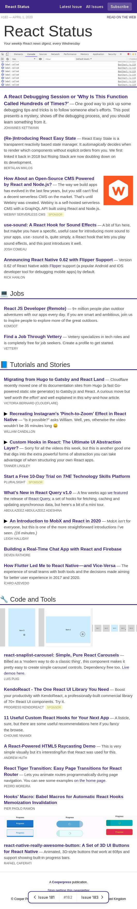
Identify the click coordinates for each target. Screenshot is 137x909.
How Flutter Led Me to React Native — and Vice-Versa (60, 565)
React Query (39, 498)
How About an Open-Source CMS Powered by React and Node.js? (49, 181)
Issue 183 (93, 897)
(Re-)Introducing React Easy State (40, 138)
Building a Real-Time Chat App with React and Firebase (62, 548)
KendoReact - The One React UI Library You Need (56, 688)
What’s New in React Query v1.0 (38, 492)
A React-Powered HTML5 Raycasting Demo (49, 745)
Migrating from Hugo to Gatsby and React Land (54, 378)
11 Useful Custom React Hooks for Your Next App (56, 717)
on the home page (89, 780)
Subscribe (120, 6)
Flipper (56, 265)
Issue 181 (44, 897)
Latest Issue (71, 6)
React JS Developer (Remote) (35, 307)
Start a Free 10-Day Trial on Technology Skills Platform (67, 475)
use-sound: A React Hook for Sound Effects (50, 224)
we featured (118, 492)
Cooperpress (61, 881)
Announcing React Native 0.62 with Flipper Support (58, 259)
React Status (17, 6)
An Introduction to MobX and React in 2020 (55, 520)
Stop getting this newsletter (68, 890)
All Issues (94, 6)
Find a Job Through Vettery (33, 336)
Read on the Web (121, 17)
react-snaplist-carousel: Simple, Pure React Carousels (61, 654)
